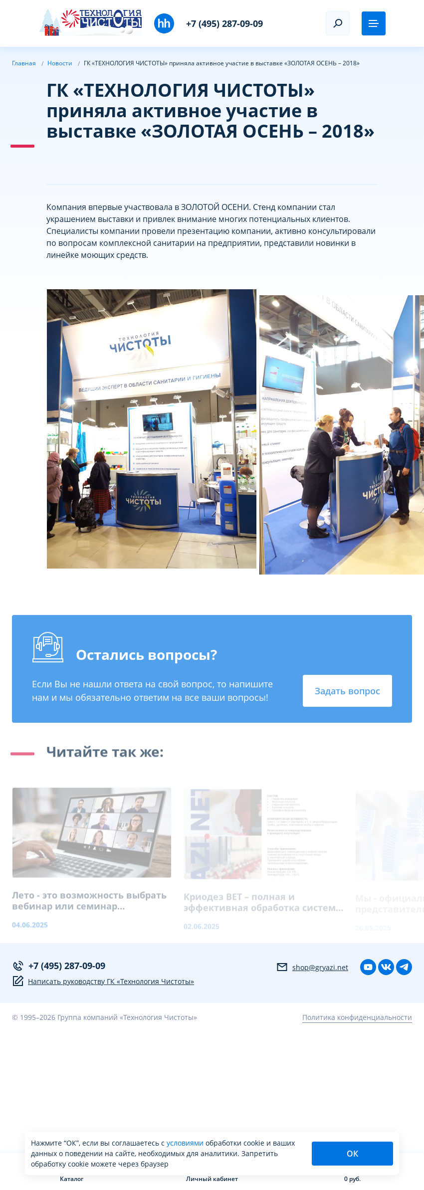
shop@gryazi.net (312, 967)
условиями (186, 1143)
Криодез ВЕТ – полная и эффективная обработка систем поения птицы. (260, 906)
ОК (352, 1153)
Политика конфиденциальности (357, 1017)
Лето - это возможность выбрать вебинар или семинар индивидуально (89, 905)
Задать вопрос (347, 692)
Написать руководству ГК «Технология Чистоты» (103, 981)
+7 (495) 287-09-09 (224, 23)
